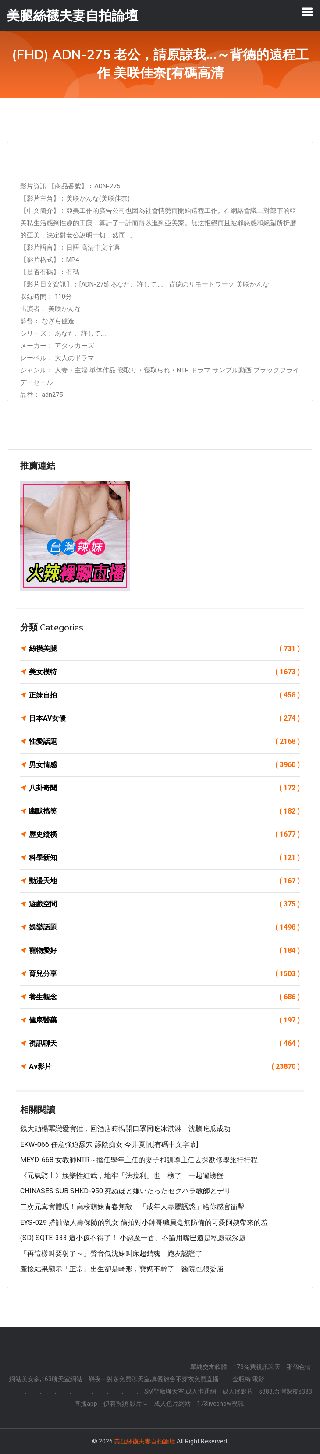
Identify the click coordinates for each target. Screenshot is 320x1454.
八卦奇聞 (164, 788)
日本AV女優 (164, 718)
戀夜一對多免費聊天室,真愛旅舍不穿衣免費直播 (154, 1379)
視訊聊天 (164, 1043)
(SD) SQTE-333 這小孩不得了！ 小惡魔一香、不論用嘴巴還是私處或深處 (133, 1238)
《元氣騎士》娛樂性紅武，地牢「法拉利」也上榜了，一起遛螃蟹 (122, 1175)
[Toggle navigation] (307, 12)
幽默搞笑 (164, 811)
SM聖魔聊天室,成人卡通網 (180, 1391)
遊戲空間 (164, 904)
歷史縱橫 (164, 834)
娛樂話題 (164, 927)
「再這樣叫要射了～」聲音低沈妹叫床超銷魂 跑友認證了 (111, 1253)
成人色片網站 (172, 1403)
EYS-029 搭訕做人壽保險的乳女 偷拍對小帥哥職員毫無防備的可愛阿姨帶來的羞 (144, 1222)
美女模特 (164, 672)
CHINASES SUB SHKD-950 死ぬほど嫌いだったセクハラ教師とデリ (125, 1191)
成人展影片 (237, 1391)
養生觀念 (164, 997)
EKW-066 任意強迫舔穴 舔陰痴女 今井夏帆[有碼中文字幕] (109, 1144)
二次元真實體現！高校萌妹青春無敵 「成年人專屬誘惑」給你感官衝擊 (132, 1207)
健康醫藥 (164, 1020)
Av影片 (164, 1067)
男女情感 (164, 765)
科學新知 (164, 858)
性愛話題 (164, 742)
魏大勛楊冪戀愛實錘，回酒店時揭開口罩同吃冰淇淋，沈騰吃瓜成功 (125, 1129)
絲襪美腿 (164, 649)
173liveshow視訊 (220, 1403)
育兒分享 (164, 974)
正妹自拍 (164, 695)
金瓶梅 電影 (248, 1379)
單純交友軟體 (208, 1366)
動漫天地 (164, 881)
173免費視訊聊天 (257, 1366)
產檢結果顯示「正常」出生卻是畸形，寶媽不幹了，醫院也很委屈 (122, 1269)
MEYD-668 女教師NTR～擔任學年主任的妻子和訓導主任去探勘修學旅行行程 (139, 1160)
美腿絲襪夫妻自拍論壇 (144, 1441)
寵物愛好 (164, 951)
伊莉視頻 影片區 (125, 1403)
